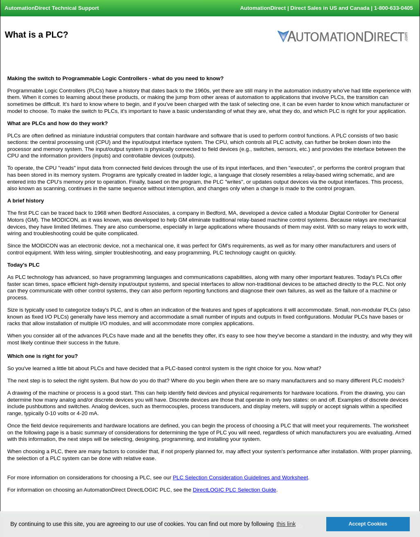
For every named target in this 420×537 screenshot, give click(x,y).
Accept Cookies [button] (367, 524)
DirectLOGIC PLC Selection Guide (234, 490)
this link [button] (286, 524)
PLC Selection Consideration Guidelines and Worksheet (240, 477)
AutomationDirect (263, 8)
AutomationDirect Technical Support (52, 8)
